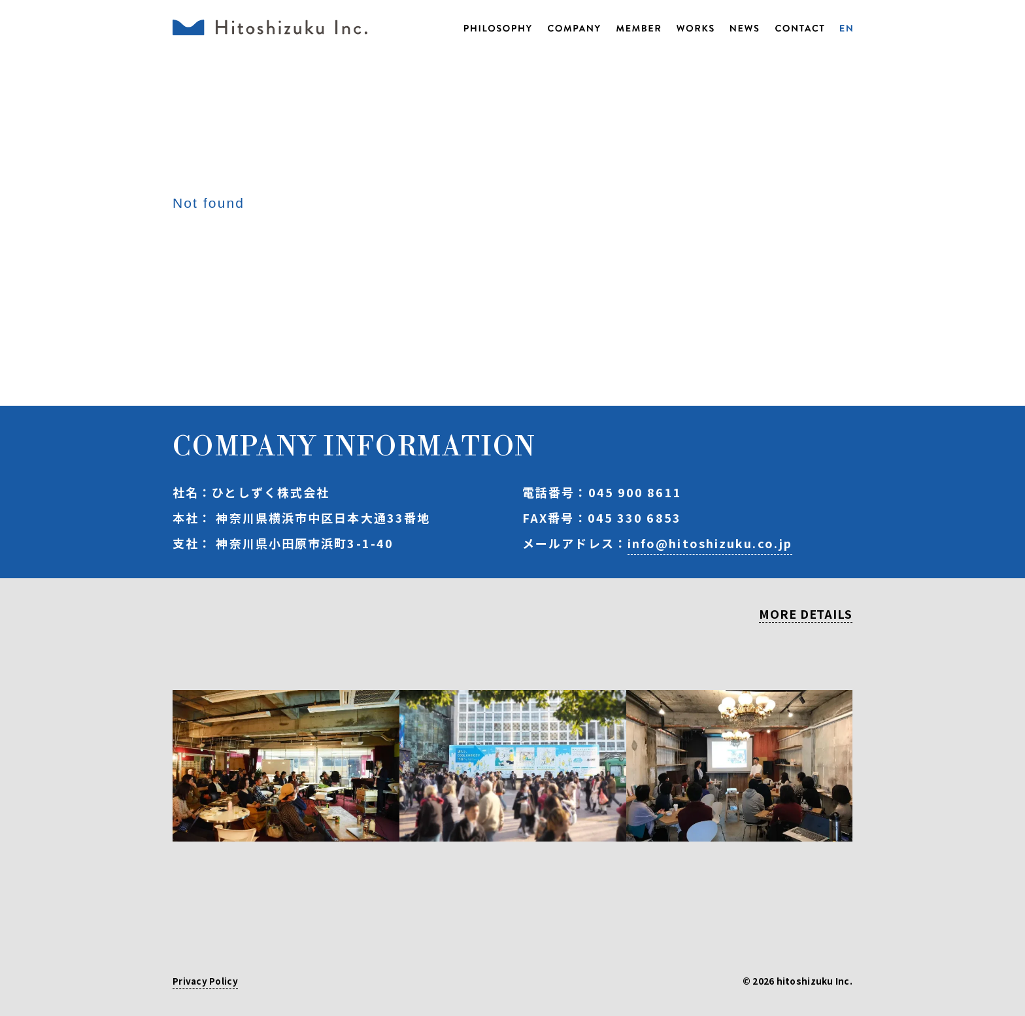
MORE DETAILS (805, 615)
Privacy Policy (205, 982)
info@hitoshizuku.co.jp (710, 542)
